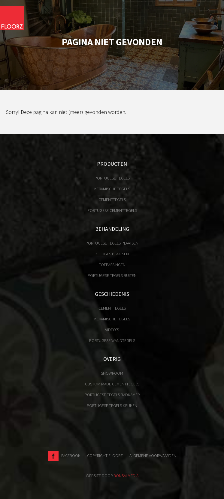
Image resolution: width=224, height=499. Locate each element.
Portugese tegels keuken (112, 405)
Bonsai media (126, 475)
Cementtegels (112, 199)
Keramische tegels (112, 189)
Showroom (112, 373)
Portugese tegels (112, 178)
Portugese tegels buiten (112, 275)
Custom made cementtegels (112, 384)
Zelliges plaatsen (112, 254)
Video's (112, 329)
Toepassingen (112, 264)
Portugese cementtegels (112, 210)
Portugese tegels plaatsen (112, 243)
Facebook (64, 455)
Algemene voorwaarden (152, 455)
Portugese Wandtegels (112, 340)
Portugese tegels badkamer (112, 394)
